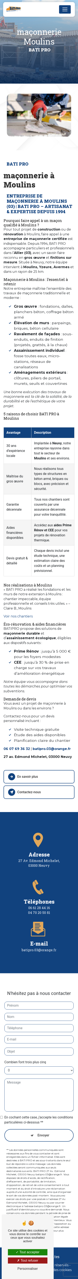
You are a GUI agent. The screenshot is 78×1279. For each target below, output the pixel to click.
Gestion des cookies (55, 1270)
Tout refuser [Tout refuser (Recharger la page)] (27, 1260)
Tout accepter (27, 1252)
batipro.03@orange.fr (39, 943)
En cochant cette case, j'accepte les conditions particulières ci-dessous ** (38, 1113)
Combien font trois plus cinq (25, 1055)
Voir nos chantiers (18, 616)
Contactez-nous (24, 792)
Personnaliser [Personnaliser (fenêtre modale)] (27, 1268)
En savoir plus (23, 776)
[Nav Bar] (65, 9)
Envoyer (43, 1129)
